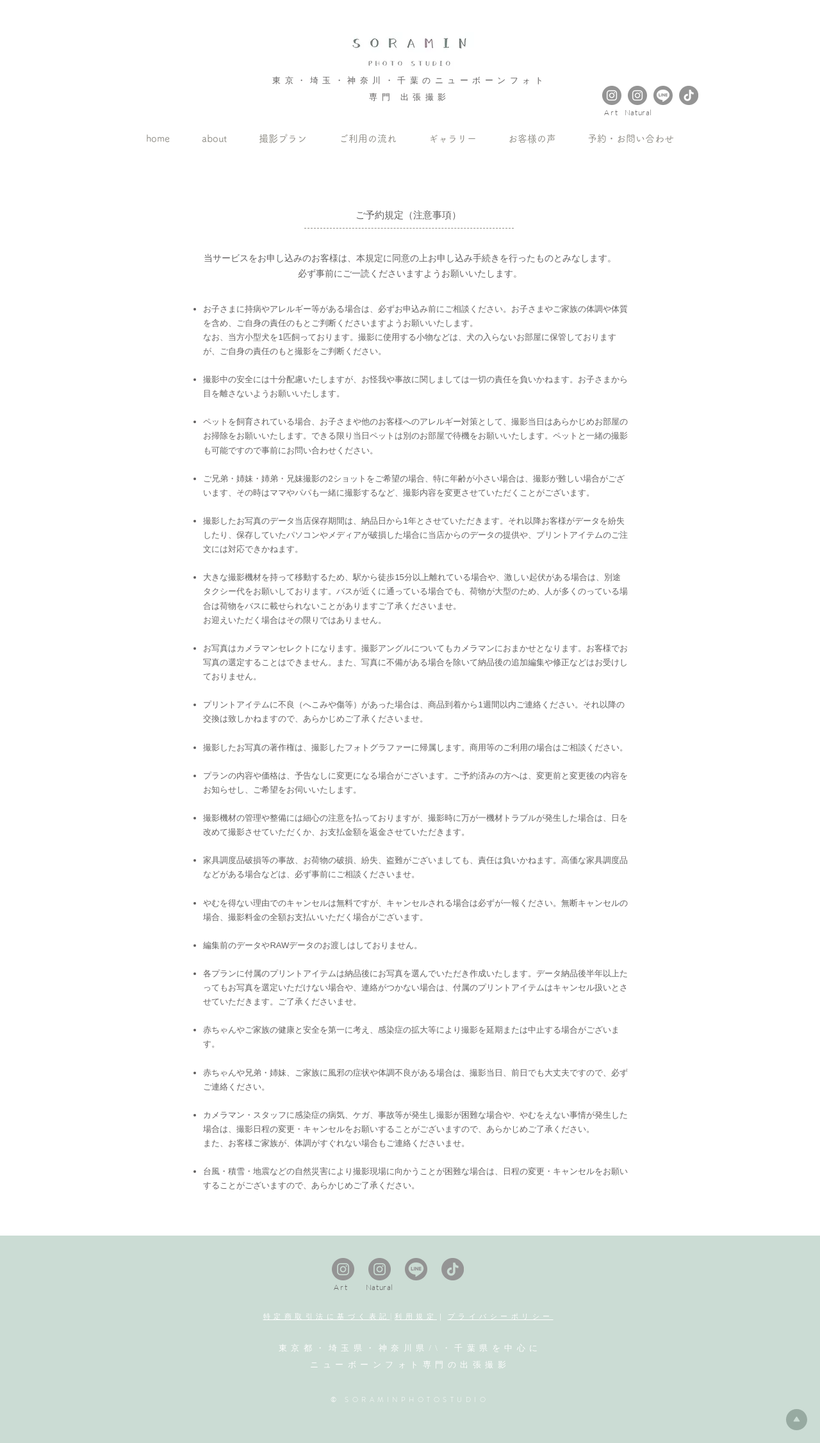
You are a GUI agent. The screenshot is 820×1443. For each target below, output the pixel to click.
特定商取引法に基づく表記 (326, 1316)
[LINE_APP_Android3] (663, 95)
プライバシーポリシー (501, 1316)
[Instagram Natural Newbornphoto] (637, 95)
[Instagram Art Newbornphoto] (611, 95)
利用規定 (416, 1316)
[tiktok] (688, 95)
